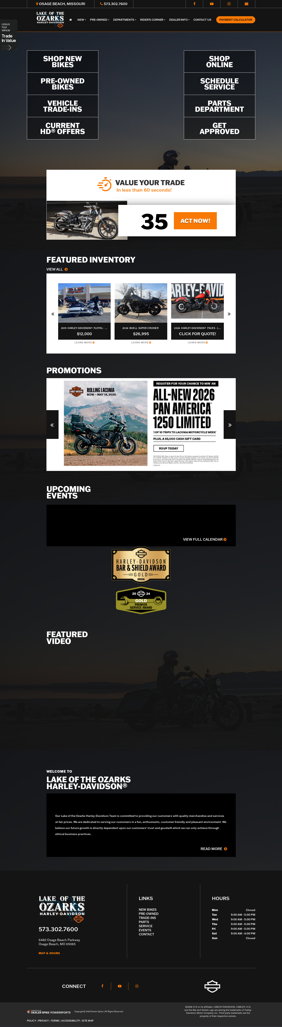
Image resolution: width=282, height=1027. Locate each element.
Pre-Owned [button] (98, 19)
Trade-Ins (147, 918)
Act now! (195, 220)
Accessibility (70, 1020)
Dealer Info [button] (178, 19)
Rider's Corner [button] (151, 19)
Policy (31, 1020)
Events (145, 930)
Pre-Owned (148, 914)
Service (145, 926)
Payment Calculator (235, 19)
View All (57, 269)
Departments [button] (123, 19)
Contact (146, 934)
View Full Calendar (204, 539)
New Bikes (148, 910)
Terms (55, 1020)
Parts (144, 922)
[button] (53, 313)
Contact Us (202, 19)
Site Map (87, 1020)
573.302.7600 (58, 929)
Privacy (43, 1020)
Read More (214, 849)
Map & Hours (49, 953)
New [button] (80, 19)
